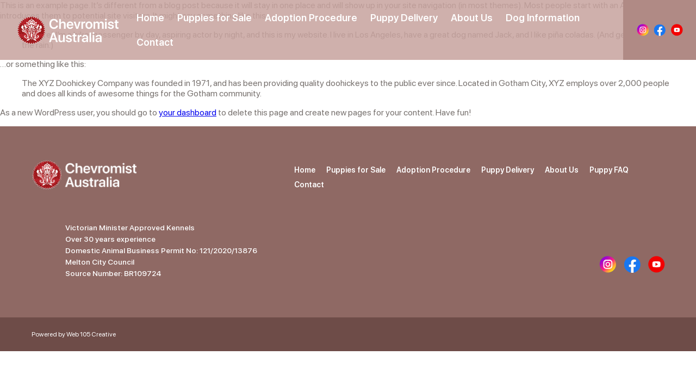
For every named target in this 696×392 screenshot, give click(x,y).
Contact (154, 42)
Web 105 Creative (91, 334)
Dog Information (543, 17)
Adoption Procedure (311, 17)
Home (150, 17)
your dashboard (187, 112)
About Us (472, 17)
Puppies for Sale (214, 17)
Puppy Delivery (404, 17)
